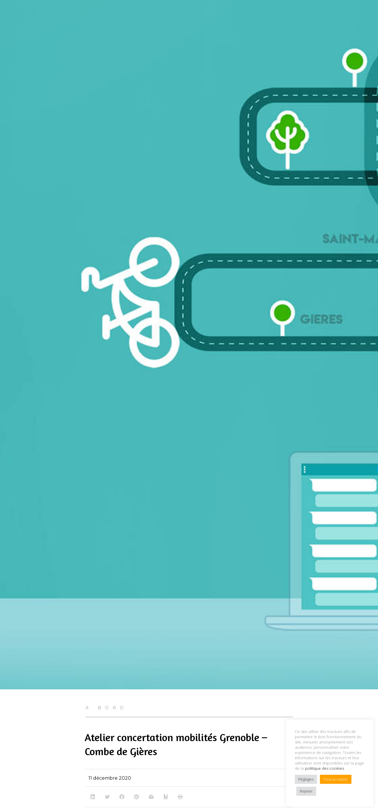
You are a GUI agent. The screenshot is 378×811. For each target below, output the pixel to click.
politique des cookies (324, 768)
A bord (107, 707)
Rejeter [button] (306, 791)
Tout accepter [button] (335, 779)
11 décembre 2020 (109, 778)
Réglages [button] (305, 779)
